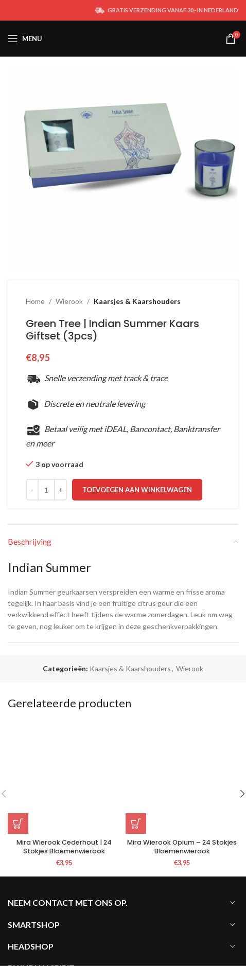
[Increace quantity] (60, 489)
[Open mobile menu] (25, 38)
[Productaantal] (46, 489)
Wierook (69, 301)
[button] (18, 823)
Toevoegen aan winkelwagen (137, 490)
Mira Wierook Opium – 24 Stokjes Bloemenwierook (182, 847)
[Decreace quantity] (32, 489)
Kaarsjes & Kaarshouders (137, 301)
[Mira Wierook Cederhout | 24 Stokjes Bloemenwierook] (64, 777)
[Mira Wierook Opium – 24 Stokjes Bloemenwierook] (182, 777)
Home (35, 301)
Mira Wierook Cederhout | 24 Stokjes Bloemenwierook (64, 847)
